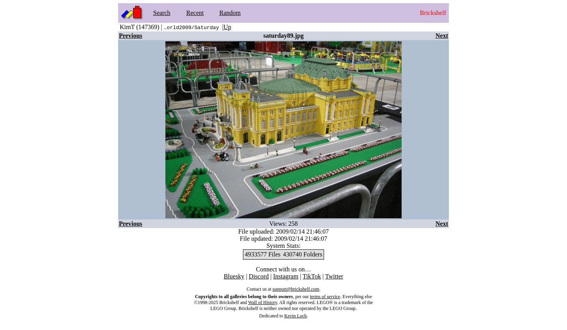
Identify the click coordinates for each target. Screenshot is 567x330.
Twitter (334, 276)
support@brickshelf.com (295, 289)
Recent (195, 12)
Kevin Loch (295, 316)
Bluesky (234, 276)
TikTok (312, 276)
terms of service (325, 296)
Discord (259, 276)
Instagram (285, 276)
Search (161, 12)
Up (227, 27)
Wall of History (262, 302)
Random (230, 12)
